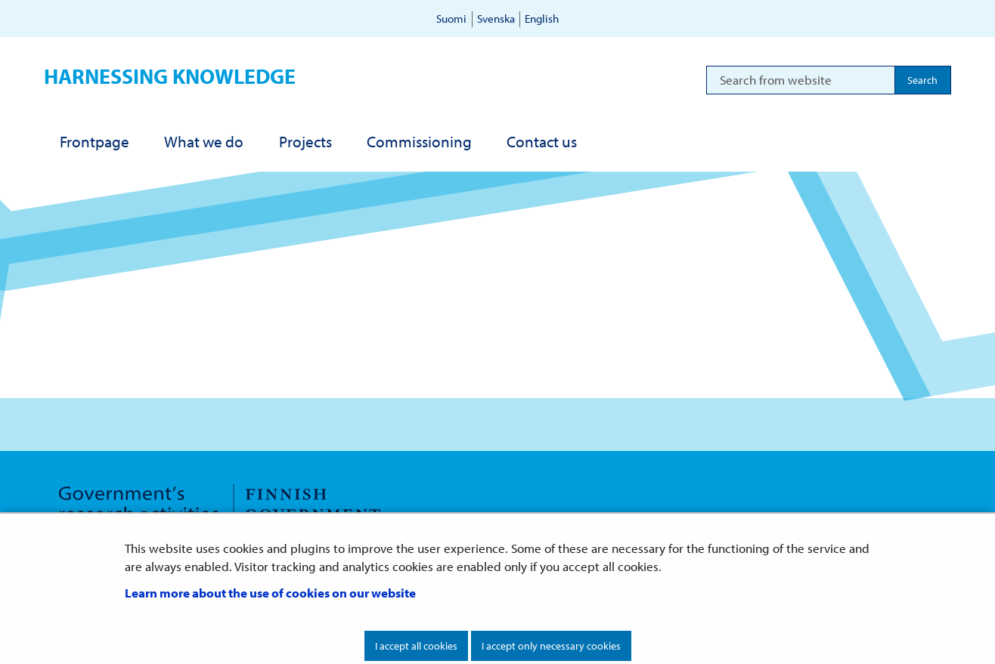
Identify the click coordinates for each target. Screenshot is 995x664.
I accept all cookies (416, 646)
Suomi (451, 18)
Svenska (496, 18)
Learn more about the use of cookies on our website (270, 593)
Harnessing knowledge (170, 76)
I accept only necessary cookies (551, 646)
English (542, 18)
